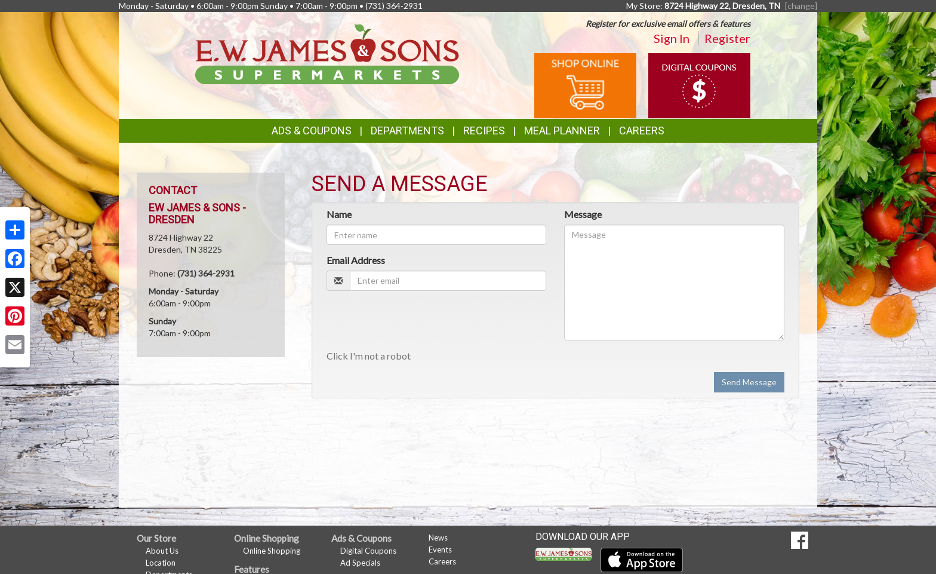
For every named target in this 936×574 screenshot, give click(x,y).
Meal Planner (562, 130)
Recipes (484, 130)
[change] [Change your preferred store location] (801, 6)
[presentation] (417, 323)
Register (727, 38)
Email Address (356, 260)
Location (161, 562)
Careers (641, 130)
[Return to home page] (327, 53)
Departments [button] (407, 130)
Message (583, 214)
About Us (162, 550)
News (438, 537)
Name (339, 214)
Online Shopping (271, 550)
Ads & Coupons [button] (312, 130)
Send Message (749, 382)
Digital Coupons (368, 550)
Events (440, 549)
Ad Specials (360, 562)
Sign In (671, 38)
